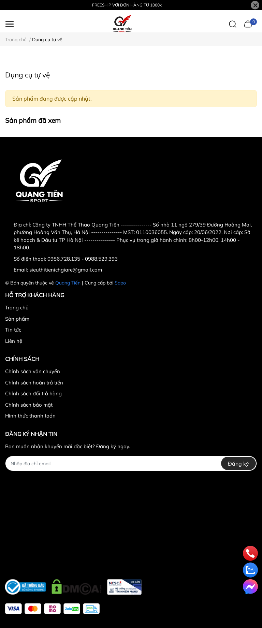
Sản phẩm (17, 319)
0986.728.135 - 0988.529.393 (82, 258)
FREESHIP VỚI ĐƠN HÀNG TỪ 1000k (127, 5)
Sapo (120, 283)
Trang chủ (17, 307)
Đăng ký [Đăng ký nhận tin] (238, 463)
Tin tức (13, 329)
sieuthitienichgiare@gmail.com (65, 269)
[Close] (255, 5)
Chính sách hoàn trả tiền (34, 382)
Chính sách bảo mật (29, 404)
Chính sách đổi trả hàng (33, 393)
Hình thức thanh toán (30, 415)
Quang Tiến (68, 283)
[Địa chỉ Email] (131, 463)
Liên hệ (13, 341)
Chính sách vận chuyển (32, 371)
